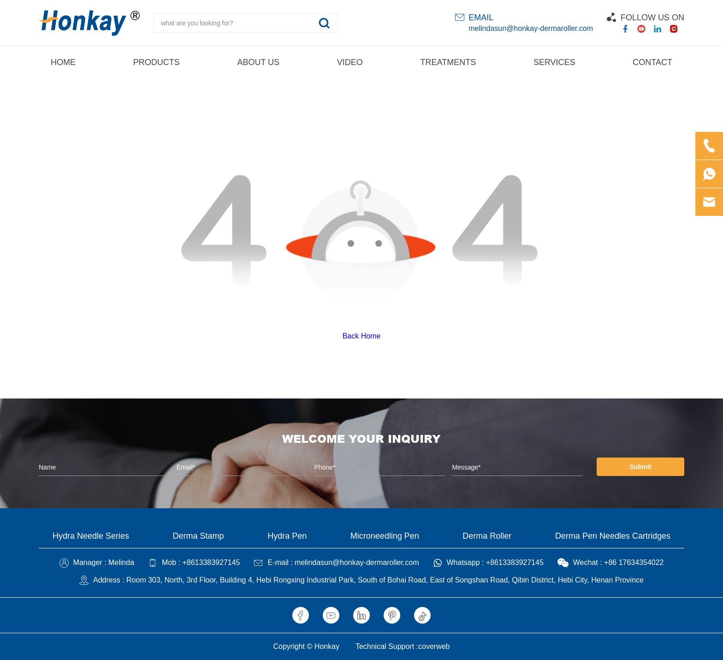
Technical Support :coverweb (403, 646)
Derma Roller (486, 536)
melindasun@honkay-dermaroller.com (530, 28)
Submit (640, 466)
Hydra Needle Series (91, 536)
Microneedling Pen (384, 536)
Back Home (362, 336)
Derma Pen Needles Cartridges (612, 536)
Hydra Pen (287, 536)
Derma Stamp (198, 536)
